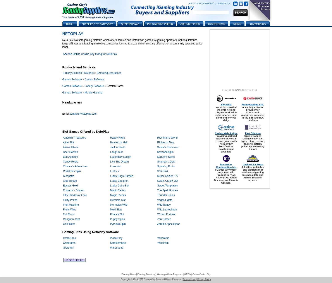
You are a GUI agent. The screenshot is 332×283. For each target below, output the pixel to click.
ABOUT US (224, 3)
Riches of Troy (165, 142)
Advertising (257, 24)
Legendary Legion (120, 156)
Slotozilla (226, 104)
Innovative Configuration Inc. (226, 165)
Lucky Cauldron (119, 180)
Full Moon (69, 214)
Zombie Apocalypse (168, 223)
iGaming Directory (146, 274)
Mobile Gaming (94, 92)
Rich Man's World (167, 137)
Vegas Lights (164, 200)
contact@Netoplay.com (83, 113)
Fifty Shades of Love (75, 195)
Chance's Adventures (75, 166)
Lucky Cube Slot (119, 185)
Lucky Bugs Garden (121, 176)
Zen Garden (164, 219)
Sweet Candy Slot (167, 180)
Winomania (116, 247)
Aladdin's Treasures (74, 137)
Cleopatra (68, 176)
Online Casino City (202, 274)
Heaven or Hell (118, 142)
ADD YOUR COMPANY (201, 3)
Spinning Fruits (166, 166)
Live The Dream (119, 161)
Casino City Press (253, 164)
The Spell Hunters (167, 190)
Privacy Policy (204, 279)
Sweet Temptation (167, 185)
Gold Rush (69, 223)
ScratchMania (118, 242)
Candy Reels (70, 161)
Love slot (115, 166)
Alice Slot (68, 142)
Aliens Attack (70, 147)
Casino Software (94, 79)
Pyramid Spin (118, 223)
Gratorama (69, 242)
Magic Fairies (118, 190)
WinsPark (163, 242)
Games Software (72, 79)
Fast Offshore (253, 133)
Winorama (163, 238)
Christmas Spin (72, 171)
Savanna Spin (165, 152)
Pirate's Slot (117, 214)
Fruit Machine (71, 204)
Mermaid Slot (118, 200)
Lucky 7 (114, 171)
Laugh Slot (116, 152)
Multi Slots (116, 209)
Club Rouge (70, 180)
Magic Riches (118, 195)
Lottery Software (94, 86)
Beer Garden (70, 152)
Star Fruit (162, 171)
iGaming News (128, 274)
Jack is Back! (118, 147)
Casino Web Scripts (226, 133)
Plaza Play (116, 238)
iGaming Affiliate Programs (169, 274)
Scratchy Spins (166, 156)
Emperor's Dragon (73, 190)
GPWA (187, 274)
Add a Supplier (190, 24)
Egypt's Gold (70, 185)
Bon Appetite (70, 156)
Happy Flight (117, 137)
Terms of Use (189, 279)
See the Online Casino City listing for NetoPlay (90, 54)
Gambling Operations (109, 73)
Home (69, 24)
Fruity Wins (69, 209)
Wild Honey (163, 204)
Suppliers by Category (97, 24)
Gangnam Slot (71, 219)
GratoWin (68, 247)
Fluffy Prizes (70, 200)
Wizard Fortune (166, 214)
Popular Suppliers (160, 24)
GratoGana (69, 238)
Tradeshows (216, 24)
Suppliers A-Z (130, 24)
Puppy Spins (117, 219)
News (237, 24)
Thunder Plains (166, 195)
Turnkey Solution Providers (78, 73)
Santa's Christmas (167, 147)
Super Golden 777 (167, 176)
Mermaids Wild (118, 204)
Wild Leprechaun (167, 209)
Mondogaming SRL (253, 104)
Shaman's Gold (166, 161)
